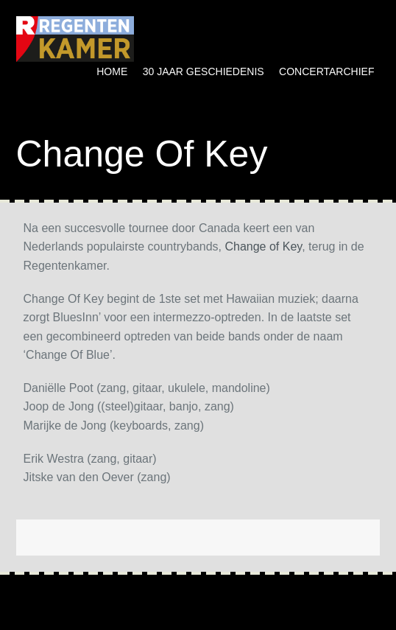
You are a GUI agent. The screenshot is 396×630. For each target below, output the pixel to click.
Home (111, 71)
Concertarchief (326, 71)
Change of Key (263, 246)
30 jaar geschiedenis (203, 71)
